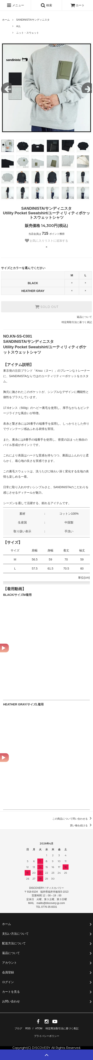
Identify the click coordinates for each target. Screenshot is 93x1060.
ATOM (38, 1028)
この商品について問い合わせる (72, 818)
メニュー (15, 5)
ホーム (6, 19)
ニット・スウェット (27, 32)
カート (77, 5)
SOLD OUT (46, 306)
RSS (28, 1028)
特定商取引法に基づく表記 (77, 322)
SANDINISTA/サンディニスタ (33, 19)
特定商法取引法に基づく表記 (62, 1028)
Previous (6, 87)
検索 (46, 5)
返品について (84, 316)
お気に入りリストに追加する (46, 240)
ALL (18, 26)
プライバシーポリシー (46, 1036)
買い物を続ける (81, 825)
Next (86, 87)
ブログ (18, 1028)
